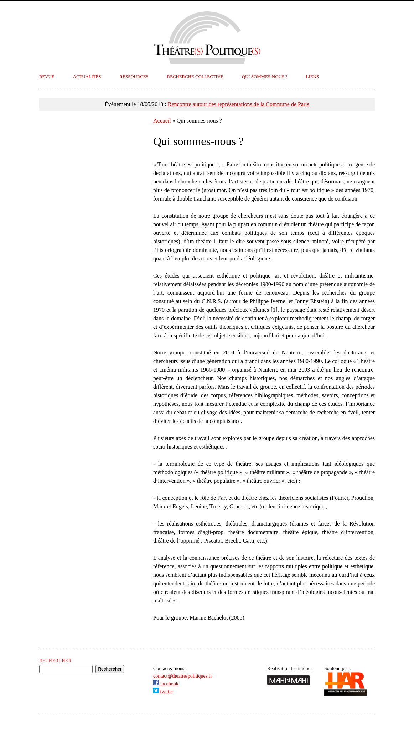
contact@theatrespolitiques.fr (182, 676)
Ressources (134, 76)
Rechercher (55, 660)
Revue (47, 76)
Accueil (162, 121)
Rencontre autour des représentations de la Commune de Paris (238, 104)
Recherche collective (195, 76)
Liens (312, 76)
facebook (165, 684)
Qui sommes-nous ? (265, 76)
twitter (163, 691)
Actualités (87, 76)
